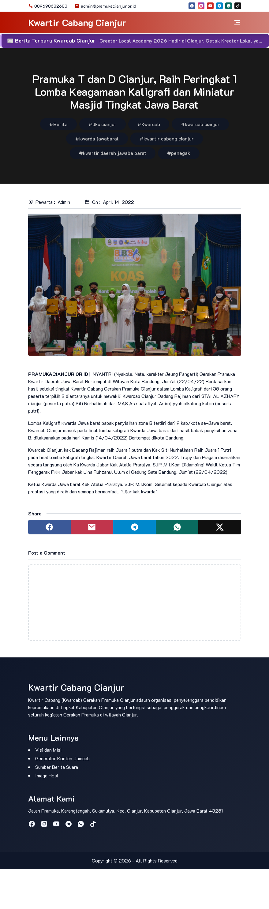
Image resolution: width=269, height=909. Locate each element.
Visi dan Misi (48, 749)
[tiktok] (237, 5)
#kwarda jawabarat (97, 138)
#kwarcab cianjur (200, 124)
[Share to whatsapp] (177, 527)
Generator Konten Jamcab (62, 758)
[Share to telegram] (134, 527)
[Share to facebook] (49, 527)
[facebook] (192, 5)
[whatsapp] (228, 5)
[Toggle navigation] (237, 22)
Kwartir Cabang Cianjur (77, 22)
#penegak (178, 153)
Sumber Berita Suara (56, 767)
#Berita (58, 124)
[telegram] (219, 5)
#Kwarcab (148, 124)
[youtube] (210, 5)
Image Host (46, 775)
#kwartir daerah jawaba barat (112, 153)
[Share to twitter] (219, 527)
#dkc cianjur (102, 124)
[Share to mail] (92, 527)
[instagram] (201, 5)
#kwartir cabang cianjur (167, 138)
